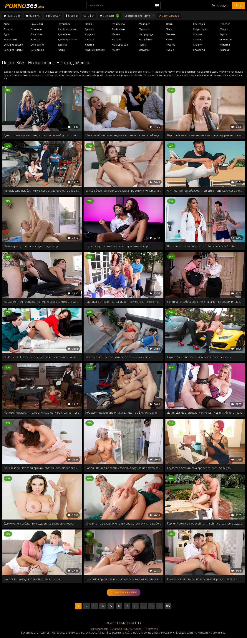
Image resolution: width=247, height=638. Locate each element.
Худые (224, 29)
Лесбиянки (118, 29)
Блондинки (10, 39)
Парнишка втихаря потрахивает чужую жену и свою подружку (123, 301)
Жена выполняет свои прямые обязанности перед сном (40, 468)
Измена (89, 39)
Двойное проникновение (70, 29)
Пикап (169, 29)
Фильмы (225, 49)
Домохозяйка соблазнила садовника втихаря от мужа (39, 523)
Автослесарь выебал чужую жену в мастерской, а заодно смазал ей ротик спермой (42, 190)
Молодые (144, 24)
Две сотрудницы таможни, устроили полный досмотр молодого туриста (42, 135)
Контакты (152, 629)
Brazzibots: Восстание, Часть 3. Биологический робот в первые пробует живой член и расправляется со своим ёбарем (205, 246)
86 (168, 606)
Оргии (169, 24)
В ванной (36, 29)
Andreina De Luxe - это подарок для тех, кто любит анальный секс (42, 357)
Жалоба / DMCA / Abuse (126, 629)
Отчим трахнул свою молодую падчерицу (31, 246)
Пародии (53, 15)
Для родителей (98, 629)
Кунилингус (118, 24)
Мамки (116, 34)
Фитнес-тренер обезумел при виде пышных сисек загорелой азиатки (205, 190)
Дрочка (62, 44)
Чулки (223, 34)
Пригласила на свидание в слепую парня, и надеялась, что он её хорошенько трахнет (205, 579)
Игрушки (90, 34)
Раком (169, 39)
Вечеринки (37, 49)
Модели (72, 15)
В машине (36, 34)
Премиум (33, 15)
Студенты (199, 49)
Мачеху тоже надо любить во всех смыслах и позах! (119, 357)
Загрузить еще (123, 592)
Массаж (116, 39)
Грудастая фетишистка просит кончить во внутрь (199, 468)
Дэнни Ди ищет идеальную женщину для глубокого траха (204, 412)
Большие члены (13, 49)
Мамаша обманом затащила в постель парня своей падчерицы (123, 135)
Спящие (197, 39)
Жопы (88, 24)
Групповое (64, 24)
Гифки (88, 15)
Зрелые (89, 29)
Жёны (61, 49)
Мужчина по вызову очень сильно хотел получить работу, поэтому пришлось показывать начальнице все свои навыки (123, 523)
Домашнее (64, 34)
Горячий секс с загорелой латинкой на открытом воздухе (204, 523)
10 (151, 606)
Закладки (109, 16)
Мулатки (144, 29)
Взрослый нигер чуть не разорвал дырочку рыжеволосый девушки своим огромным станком (205, 135)
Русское (170, 44)
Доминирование (67, 39)
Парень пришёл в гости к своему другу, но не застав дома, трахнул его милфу (123, 468)
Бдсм (6, 34)
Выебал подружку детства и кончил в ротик (32, 579)
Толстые (225, 24)
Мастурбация (120, 44)
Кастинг (89, 44)
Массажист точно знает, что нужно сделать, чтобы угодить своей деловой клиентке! (42, 301)
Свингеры (199, 24)
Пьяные (170, 34)
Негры (142, 44)
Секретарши (200, 29)
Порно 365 (12, 15)
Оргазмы (144, 49)
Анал (6, 24)
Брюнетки (37, 24)
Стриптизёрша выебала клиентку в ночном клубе (118, 246)
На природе (146, 34)
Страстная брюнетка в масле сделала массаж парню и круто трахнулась (123, 579)
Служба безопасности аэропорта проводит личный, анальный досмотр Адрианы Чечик (123, 190)
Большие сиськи (13, 44)
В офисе (35, 39)
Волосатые (37, 44)
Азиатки (9, 29)
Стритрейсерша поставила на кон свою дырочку (199, 357)
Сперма (197, 34)
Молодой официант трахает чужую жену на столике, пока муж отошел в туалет (42, 412)
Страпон (198, 44)
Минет (116, 49)
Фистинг (225, 44)
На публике (145, 39)
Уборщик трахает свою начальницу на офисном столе (121, 412)
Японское (226, 39)
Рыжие (170, 49)
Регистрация (219, 5)
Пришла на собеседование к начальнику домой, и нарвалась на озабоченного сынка (205, 301)
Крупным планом (95, 49)
